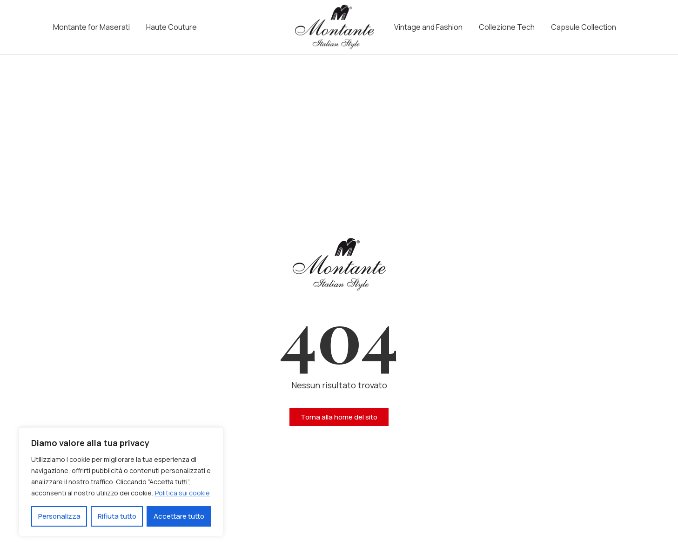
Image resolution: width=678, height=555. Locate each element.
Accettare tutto (179, 516)
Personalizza (59, 516)
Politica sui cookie (182, 492)
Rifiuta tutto (117, 516)
